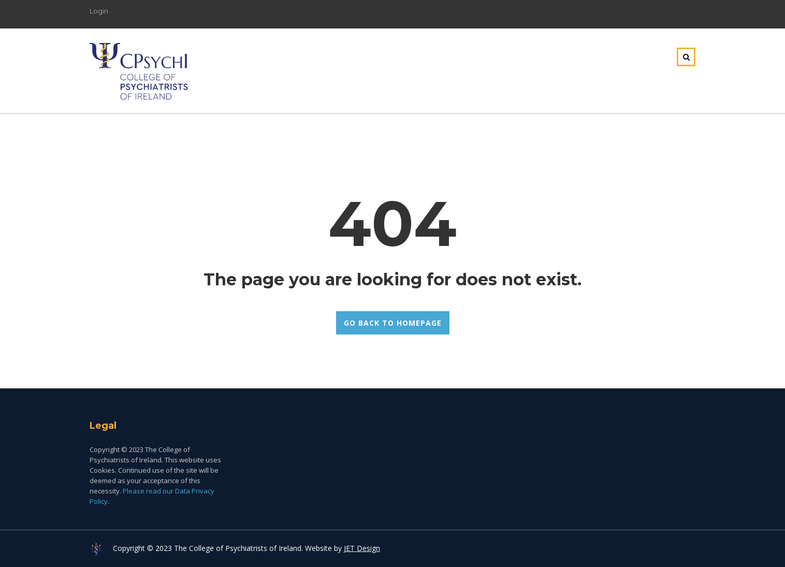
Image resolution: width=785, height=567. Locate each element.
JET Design (362, 548)
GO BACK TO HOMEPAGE (393, 323)
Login (99, 11)
